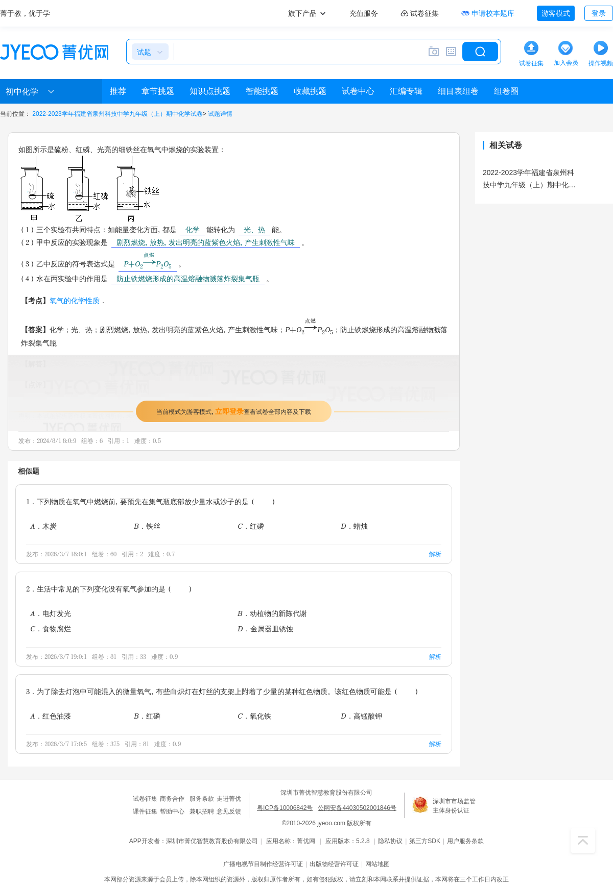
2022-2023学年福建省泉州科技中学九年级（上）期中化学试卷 (117, 113)
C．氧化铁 (254, 715)
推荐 (118, 91)
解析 (435, 554)
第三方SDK (424, 841)
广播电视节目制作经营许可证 (263, 864)
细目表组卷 (458, 91)
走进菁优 (229, 798)
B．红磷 (147, 715)
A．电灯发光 (50, 613)
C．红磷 (251, 526)
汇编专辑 (406, 91)
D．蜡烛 (354, 526)
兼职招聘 (202, 811)
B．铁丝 (147, 526)
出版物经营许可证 (334, 864)
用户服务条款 (465, 841)
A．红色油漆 (50, 715)
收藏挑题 (310, 91)
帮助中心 (172, 811)
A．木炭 (43, 526)
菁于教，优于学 (25, 13)
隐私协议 (390, 841)
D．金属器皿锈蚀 (265, 628)
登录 (599, 13)
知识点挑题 (210, 91)
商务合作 (172, 798)
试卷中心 (358, 91)
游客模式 (555, 13)
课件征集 (145, 811)
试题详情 (220, 113)
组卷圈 (506, 91)
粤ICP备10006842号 (285, 807)
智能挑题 (262, 91)
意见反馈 (229, 811)
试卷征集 (145, 798)
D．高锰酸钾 (361, 715)
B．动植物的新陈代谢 (272, 613)
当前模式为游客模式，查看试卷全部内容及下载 (233, 411)
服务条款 (202, 798)
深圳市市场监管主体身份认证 (454, 806)
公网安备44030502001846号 (357, 807)
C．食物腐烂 (50, 628)
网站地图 (377, 864)
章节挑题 (158, 91)
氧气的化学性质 (75, 300)
